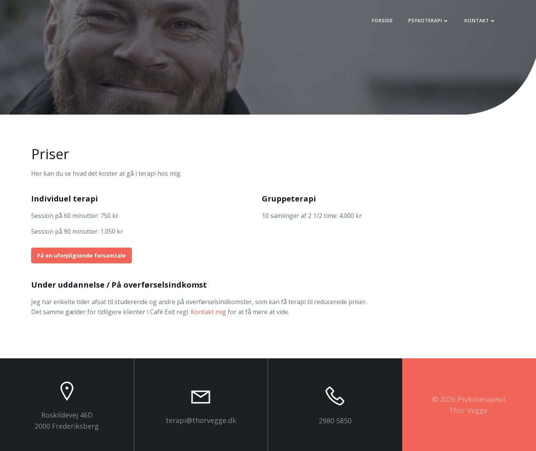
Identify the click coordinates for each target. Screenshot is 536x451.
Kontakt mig (208, 312)
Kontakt (480, 20)
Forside (382, 20)
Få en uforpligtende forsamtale (81, 255)
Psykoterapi (428, 20)
